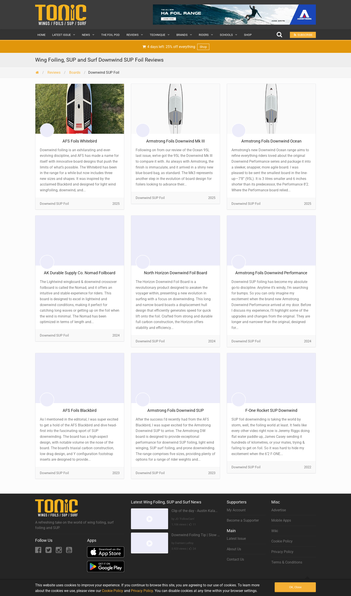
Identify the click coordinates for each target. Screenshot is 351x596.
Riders (204, 35)
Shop (248, 35)
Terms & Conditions (286, 562)
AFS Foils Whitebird (79, 141)
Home (41, 35)
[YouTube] (69, 551)
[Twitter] (48, 551)
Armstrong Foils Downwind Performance (271, 272)
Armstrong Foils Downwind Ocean (271, 141)
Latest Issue (61, 35)
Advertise (278, 510)
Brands (182, 35)
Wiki (274, 531)
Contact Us (235, 559)
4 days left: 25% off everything (175, 47)
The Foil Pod (110, 35)
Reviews (132, 35)
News (86, 35)
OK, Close (295, 587)
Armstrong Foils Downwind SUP (175, 410)
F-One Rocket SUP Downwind (271, 410)
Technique (157, 35)
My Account (236, 510)
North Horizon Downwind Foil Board (175, 272)
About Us (234, 549)
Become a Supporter (243, 520)
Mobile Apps (281, 520)
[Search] (279, 35)
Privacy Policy (282, 552)
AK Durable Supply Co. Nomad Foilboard (79, 272)
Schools (226, 35)
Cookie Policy (282, 541)
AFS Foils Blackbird (79, 410)
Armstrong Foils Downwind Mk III (175, 141)
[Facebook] (38, 551)
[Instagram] (59, 551)
